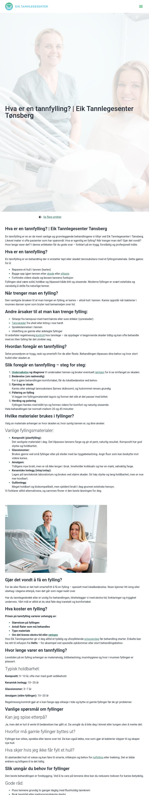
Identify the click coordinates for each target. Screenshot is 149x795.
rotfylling (98, 757)
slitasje (65, 273)
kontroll (40, 335)
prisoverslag (91, 639)
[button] (141, 7)
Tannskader (19, 323)
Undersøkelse (20, 372)
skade (50, 273)
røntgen (99, 372)
